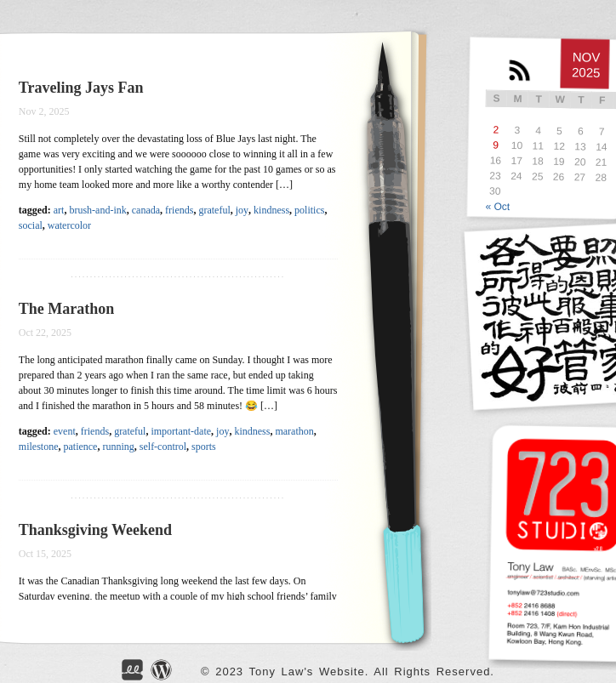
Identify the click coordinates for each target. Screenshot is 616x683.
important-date (181, 431)
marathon (294, 431)
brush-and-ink (97, 210)
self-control (163, 446)
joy (242, 210)
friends (179, 210)
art (59, 210)
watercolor (69, 225)
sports (203, 446)
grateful (214, 210)
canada (146, 210)
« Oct (497, 206)
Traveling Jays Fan (81, 87)
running (118, 446)
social (31, 225)
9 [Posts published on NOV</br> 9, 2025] (496, 145)
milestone (39, 446)
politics (309, 210)
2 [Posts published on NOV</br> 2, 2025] (496, 130)
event (65, 431)
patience (80, 446)
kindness (271, 210)
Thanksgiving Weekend (95, 529)
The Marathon (67, 308)
